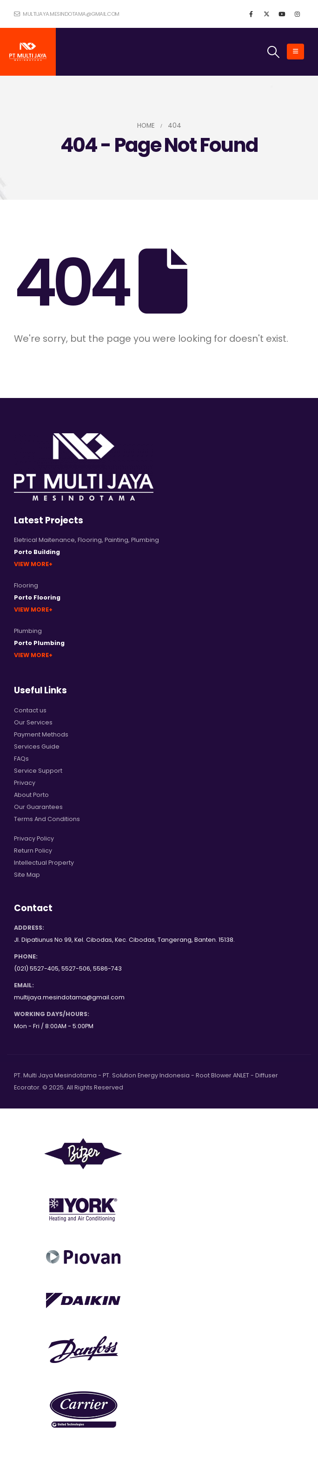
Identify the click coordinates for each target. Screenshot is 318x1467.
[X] (266, 13)
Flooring (90, 540)
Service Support (38, 771)
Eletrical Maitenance (44, 540)
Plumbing (145, 540)
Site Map (27, 875)
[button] (273, 52)
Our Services (33, 722)
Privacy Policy (34, 838)
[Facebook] (251, 13)
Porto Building (37, 552)
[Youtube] (281, 13)
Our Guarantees (38, 807)
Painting (116, 540)
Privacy (24, 783)
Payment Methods (41, 734)
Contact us (30, 710)
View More (31, 564)
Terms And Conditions (47, 819)
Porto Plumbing (39, 643)
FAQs (21, 759)
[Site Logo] (27, 52)
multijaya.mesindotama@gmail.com (66, 14)
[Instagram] (297, 13)
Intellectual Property (44, 863)
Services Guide (37, 746)
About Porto (31, 795)
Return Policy (33, 850)
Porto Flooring (37, 597)
